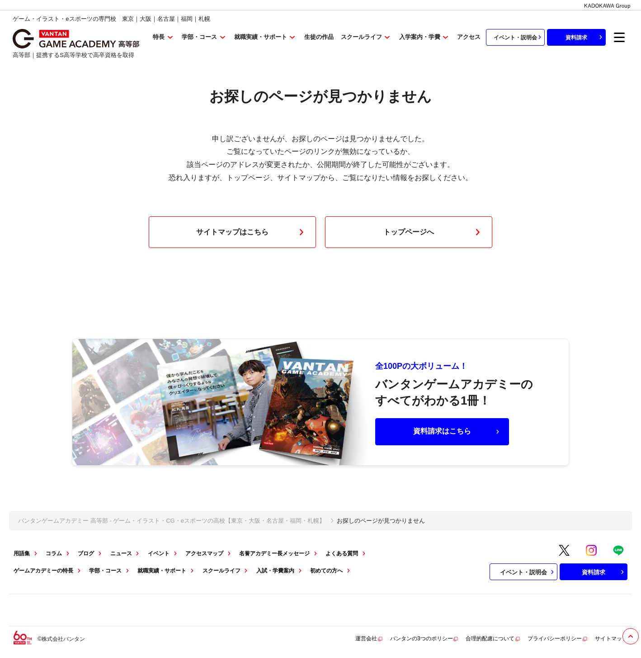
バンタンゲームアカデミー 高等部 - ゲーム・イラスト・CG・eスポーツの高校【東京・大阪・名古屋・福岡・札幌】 (171, 521)
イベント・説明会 (518, 37)
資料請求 (585, 37)
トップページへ (433, 232)
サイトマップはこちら (251, 232)
